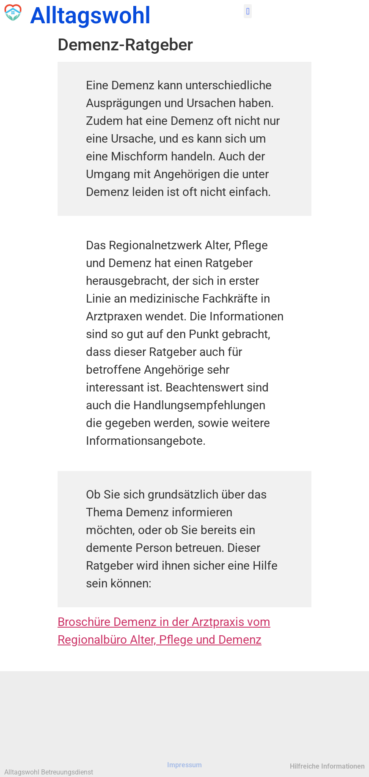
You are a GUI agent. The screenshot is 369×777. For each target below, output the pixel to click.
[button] (248, 11)
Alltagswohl (90, 15)
